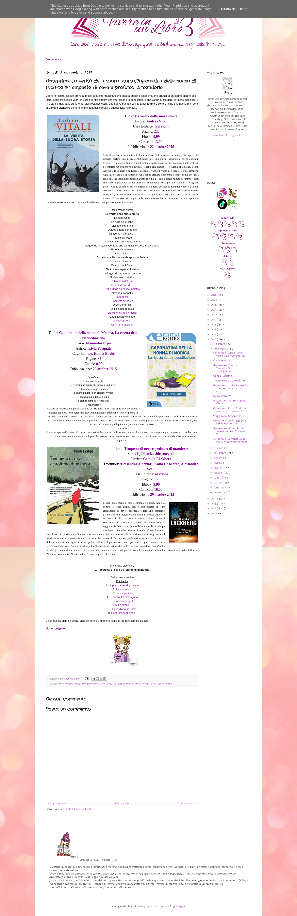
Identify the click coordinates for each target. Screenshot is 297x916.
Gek (116, 860)
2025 (214, 295)
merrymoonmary (147, 906)
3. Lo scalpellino (122, 593)
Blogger (180, 906)
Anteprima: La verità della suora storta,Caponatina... (230, 440)
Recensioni (53, 59)
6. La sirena (122, 604)
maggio (219, 473)
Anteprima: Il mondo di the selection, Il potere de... (229, 410)
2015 (214, 339)
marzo (218, 482)
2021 (214, 310)
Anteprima (80, 683)
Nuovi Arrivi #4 (222, 396)
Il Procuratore (122, 320)
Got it (244, 9)
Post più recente (57, 803)
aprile (218, 477)
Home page (122, 803)
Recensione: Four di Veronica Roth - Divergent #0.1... (225, 368)
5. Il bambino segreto (122, 601)
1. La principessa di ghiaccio (122, 585)
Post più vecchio (187, 803)
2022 (214, 304)
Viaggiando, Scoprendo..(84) (229, 380)
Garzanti (106, 683)
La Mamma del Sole (122, 281)
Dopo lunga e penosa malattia (122, 288)
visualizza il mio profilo (227, 135)
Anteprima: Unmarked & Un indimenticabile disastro (229, 422)
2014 (214, 498)
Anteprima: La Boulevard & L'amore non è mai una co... (230, 388)
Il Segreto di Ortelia (122, 300)
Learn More (228, 9)
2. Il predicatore (122, 589)
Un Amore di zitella (122, 324)
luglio (217, 463)
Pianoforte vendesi (122, 285)
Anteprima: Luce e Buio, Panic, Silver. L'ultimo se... (229, 354)
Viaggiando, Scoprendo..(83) (229, 416)
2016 (214, 334)
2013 (214, 503)
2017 (214, 329)
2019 (214, 319)
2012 (214, 508)
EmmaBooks (93, 683)
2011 (213, 513)
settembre (220, 453)
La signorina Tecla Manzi (122, 312)
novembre (220, 348)
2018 (214, 324)
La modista (122, 296)
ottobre (219, 448)
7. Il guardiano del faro (122, 609)
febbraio (220, 487)
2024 (214, 300)
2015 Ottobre (65, 683)
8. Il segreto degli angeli (122, 612)
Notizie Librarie (222, 376)
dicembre (220, 344)
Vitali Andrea (166, 683)
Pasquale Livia (149, 683)
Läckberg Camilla (122, 683)
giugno (218, 467)
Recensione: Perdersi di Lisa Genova (230, 402)
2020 (214, 314)
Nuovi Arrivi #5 (222, 360)
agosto (218, 458)
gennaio (219, 492)
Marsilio (136, 683)
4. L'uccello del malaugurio (122, 597)
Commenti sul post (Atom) (74, 809)
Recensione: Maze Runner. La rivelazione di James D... (229, 431)
